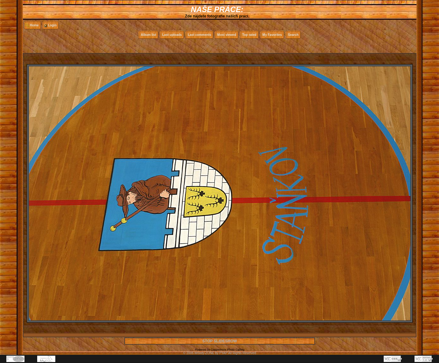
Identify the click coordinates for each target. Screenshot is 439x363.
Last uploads (172, 35)
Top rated (249, 35)
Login (52, 25)
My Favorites (272, 35)
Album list (148, 35)
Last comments (199, 35)
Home (34, 25)
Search (293, 35)
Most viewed (226, 35)
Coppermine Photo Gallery (227, 349)
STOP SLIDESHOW (219, 341)
